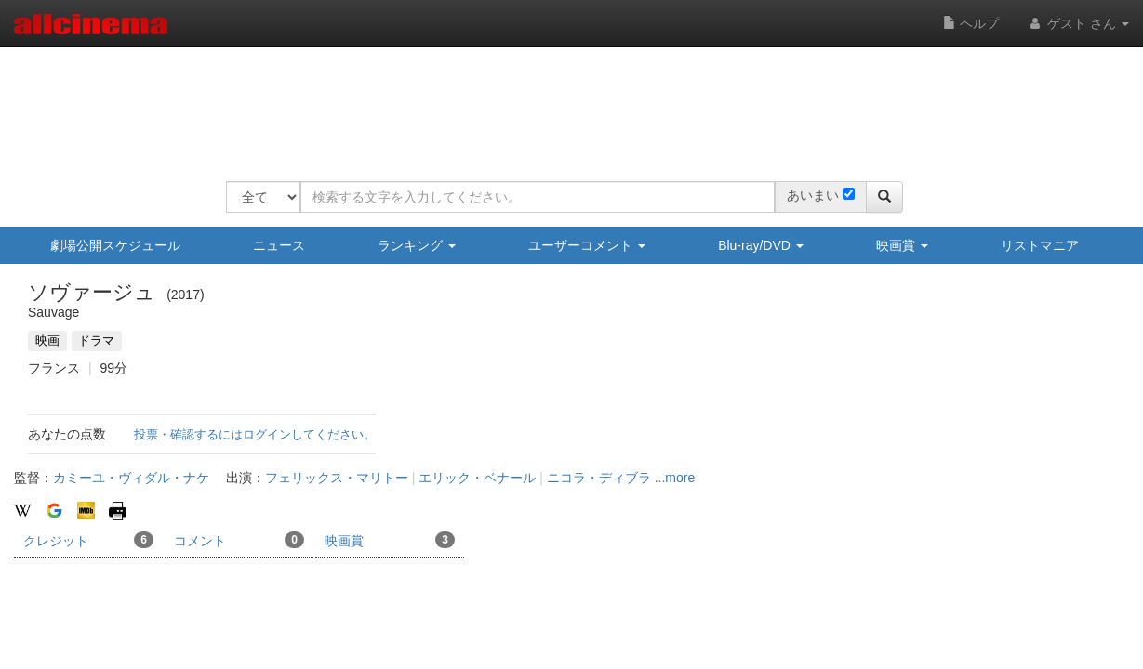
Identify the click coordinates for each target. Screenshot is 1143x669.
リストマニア (1040, 245)
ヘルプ (971, 23)
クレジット (88, 539)
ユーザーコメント (586, 245)
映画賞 (902, 245)
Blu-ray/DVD (761, 245)
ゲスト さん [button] (1078, 23)
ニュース (279, 245)
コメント (239, 539)
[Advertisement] (564, 102)
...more (675, 477)
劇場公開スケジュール (115, 245)
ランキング (417, 245)
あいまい (813, 195)
